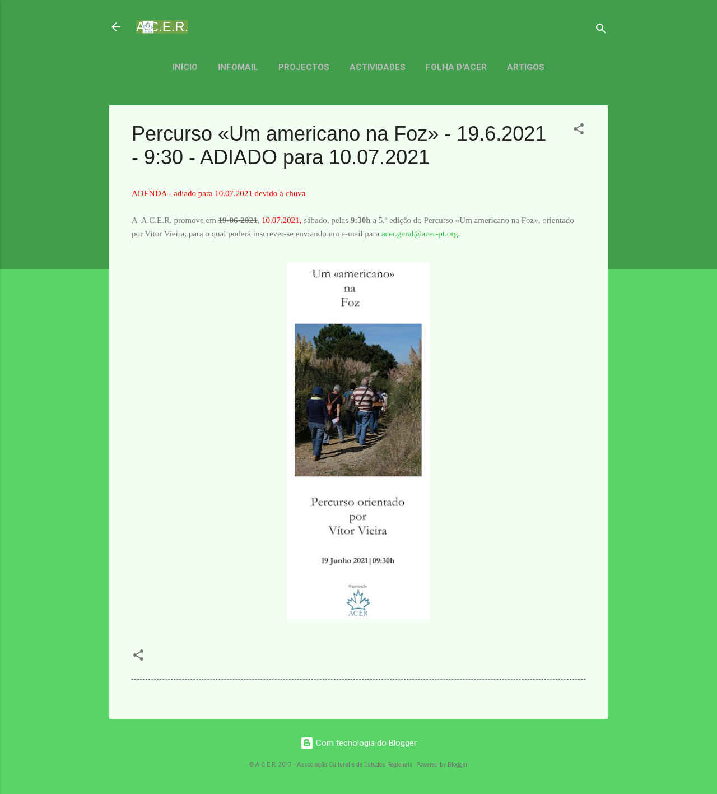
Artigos (525, 67)
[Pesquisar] (601, 30)
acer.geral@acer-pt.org (419, 233)
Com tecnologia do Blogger (358, 743)
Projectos (303, 67)
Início (185, 67)
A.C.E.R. (162, 26)
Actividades (378, 67)
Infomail (238, 67)
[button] (578, 131)
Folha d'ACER (456, 67)
